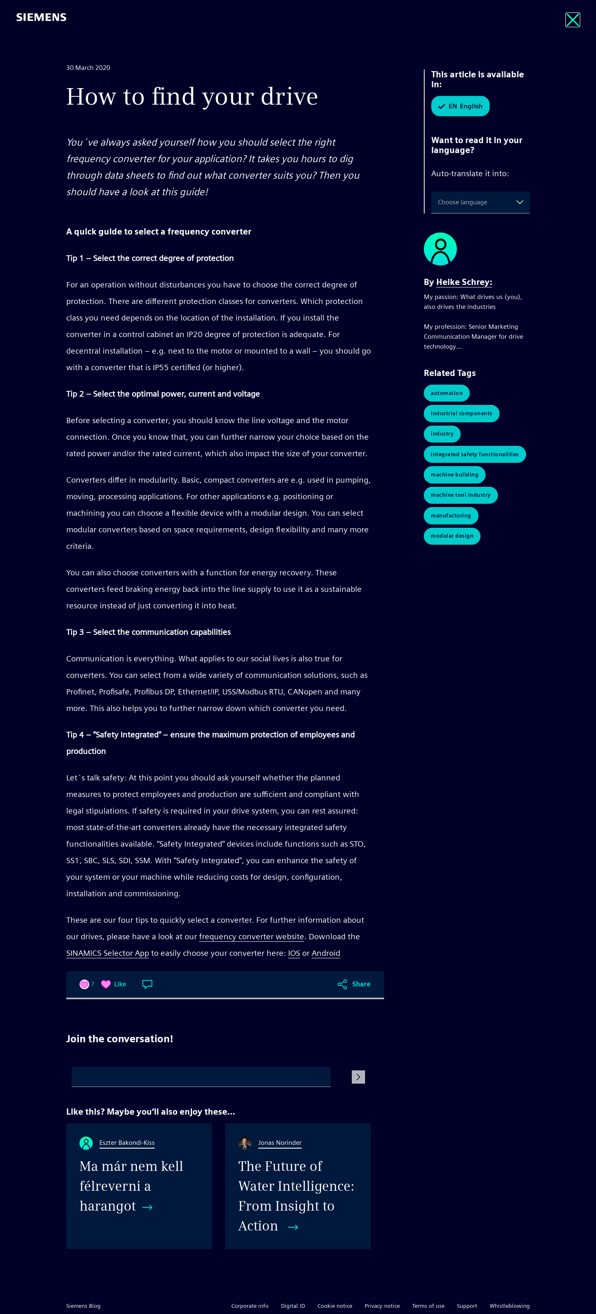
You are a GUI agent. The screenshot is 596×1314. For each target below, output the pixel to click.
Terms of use (428, 1305)
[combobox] (439, 202)
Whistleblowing (510, 1305)
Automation (447, 393)
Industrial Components (462, 414)
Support (467, 1305)
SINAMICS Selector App (107, 953)
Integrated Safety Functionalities (475, 455)
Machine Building (454, 476)
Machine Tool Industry (461, 496)
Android (326, 953)
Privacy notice (382, 1305)
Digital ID (293, 1305)
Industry (442, 434)
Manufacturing (451, 517)
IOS (294, 953)
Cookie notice (334, 1305)
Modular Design (452, 538)
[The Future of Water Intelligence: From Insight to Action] (298, 1186)
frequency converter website (251, 936)
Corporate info (250, 1305)
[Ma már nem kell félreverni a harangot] (139, 1186)
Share (361, 984)
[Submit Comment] (358, 1077)
